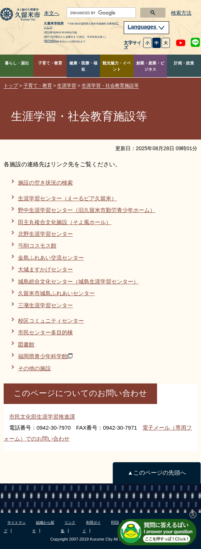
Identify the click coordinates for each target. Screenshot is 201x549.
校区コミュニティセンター (51, 321)
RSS (115, 522)
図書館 (26, 344)
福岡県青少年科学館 (45, 356)
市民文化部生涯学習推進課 (42, 416)
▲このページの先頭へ (156, 473)
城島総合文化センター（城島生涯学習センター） (78, 281)
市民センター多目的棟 (45, 332)
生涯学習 (66, 85)
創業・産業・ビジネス (150, 66)
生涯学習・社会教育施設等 (110, 85)
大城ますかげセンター (45, 269)
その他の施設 (34, 368)
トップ (11, 85)
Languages (146, 27)
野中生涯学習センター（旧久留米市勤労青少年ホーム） (86, 210)
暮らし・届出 (17, 63)
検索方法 (181, 13)
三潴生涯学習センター (45, 305)
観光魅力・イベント (117, 66)
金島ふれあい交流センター (51, 258)
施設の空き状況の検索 (45, 182)
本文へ (51, 13)
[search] (100, 13)
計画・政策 (184, 63)
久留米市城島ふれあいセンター (56, 293)
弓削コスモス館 (37, 245)
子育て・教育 (50, 63)
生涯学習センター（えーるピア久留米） (67, 198)
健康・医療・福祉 (83, 66)
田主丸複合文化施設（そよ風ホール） (64, 222)
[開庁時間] (50, 41)
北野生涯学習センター (45, 234)
